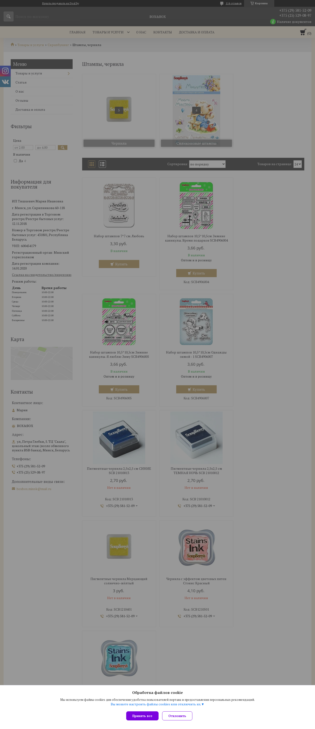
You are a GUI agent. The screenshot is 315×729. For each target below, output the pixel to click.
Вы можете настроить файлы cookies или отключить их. (156, 705)
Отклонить (178, 716)
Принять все (142, 716)
